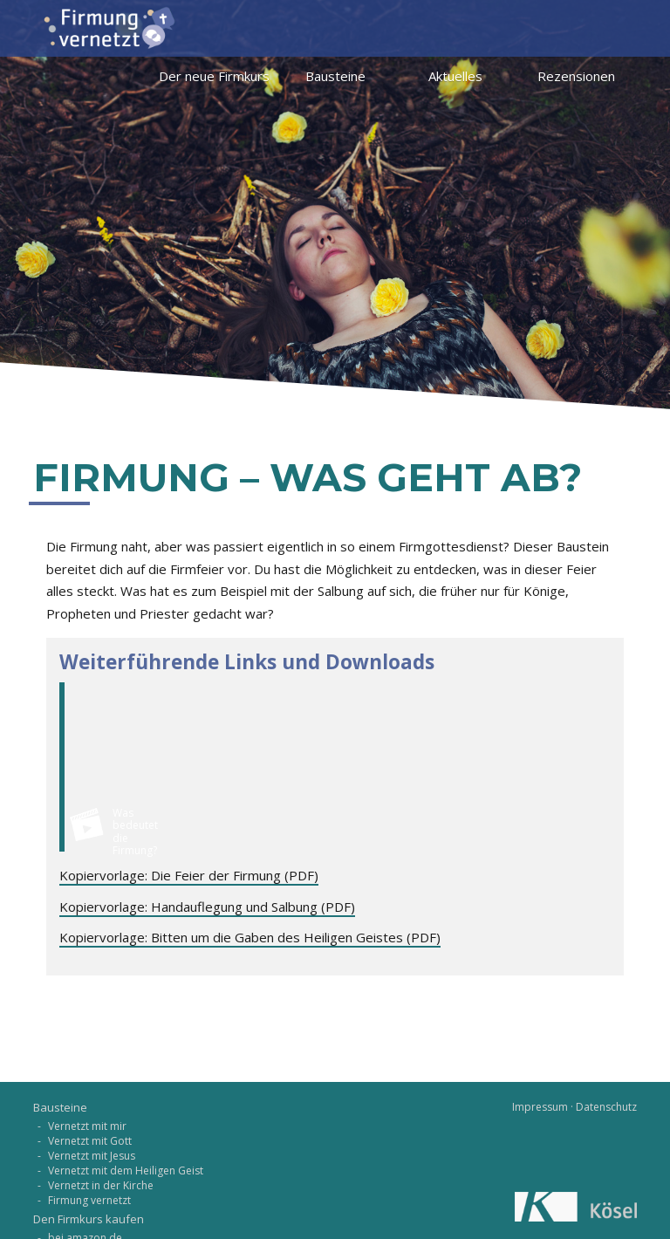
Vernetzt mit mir (87, 1126)
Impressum (540, 1106)
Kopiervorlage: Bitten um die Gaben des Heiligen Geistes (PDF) (250, 937)
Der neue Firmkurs (214, 76)
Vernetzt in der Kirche (101, 1185)
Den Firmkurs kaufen (88, 1219)
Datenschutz (606, 1106)
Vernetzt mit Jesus (91, 1155)
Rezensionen (576, 76)
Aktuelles (455, 76)
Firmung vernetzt (89, 1200)
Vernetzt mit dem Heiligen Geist (125, 1170)
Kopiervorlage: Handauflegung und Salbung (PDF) (207, 906)
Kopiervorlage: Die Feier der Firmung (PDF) (188, 875)
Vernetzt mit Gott (90, 1140)
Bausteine (335, 76)
